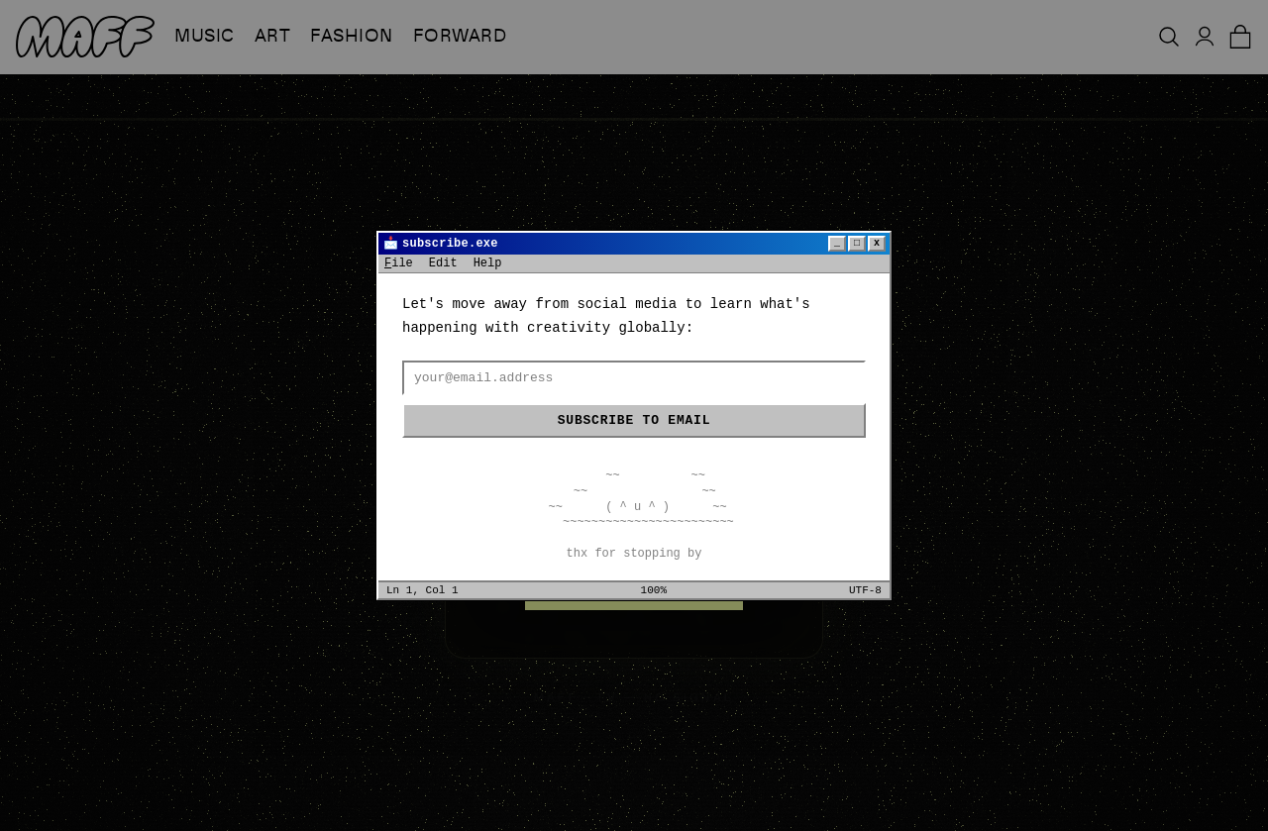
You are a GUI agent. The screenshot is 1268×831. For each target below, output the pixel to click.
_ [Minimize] (837, 243)
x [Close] (877, 243)
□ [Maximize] (857, 243)
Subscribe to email (634, 420)
